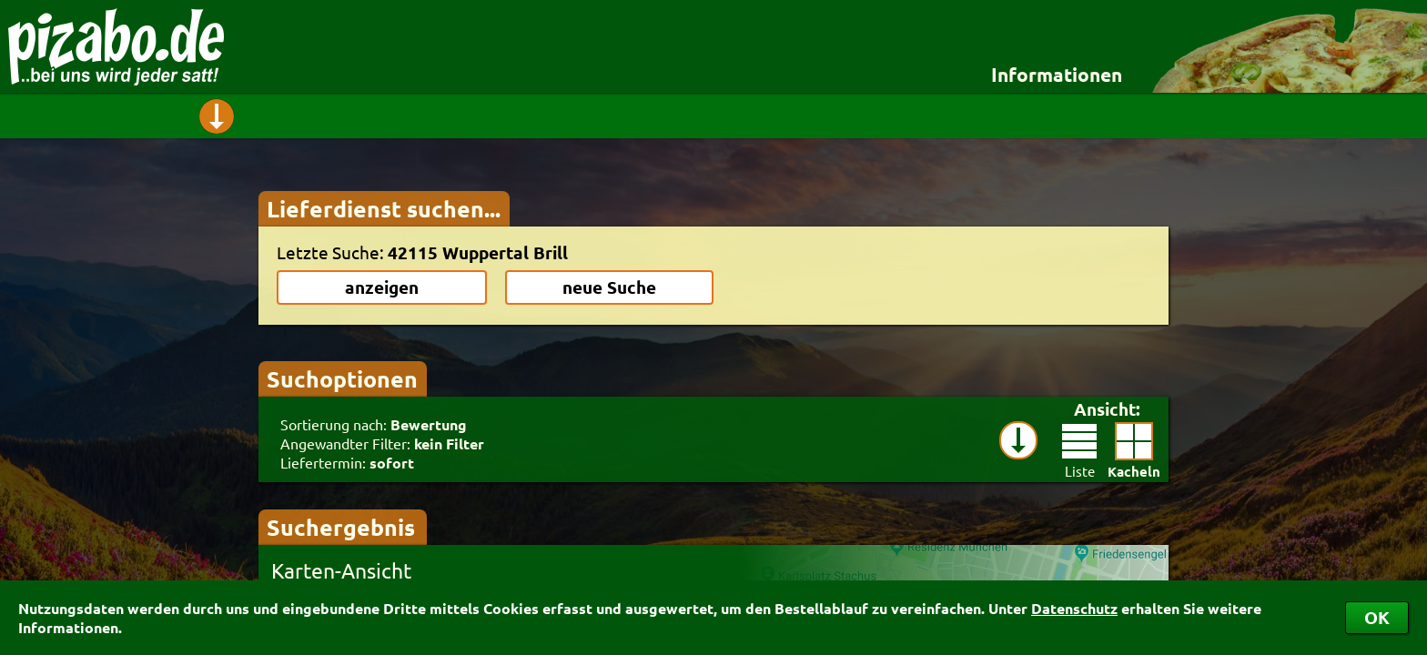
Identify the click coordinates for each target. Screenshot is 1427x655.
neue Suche (609, 287)
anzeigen (382, 287)
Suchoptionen (342, 378)
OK (1377, 617)
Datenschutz (1074, 608)
